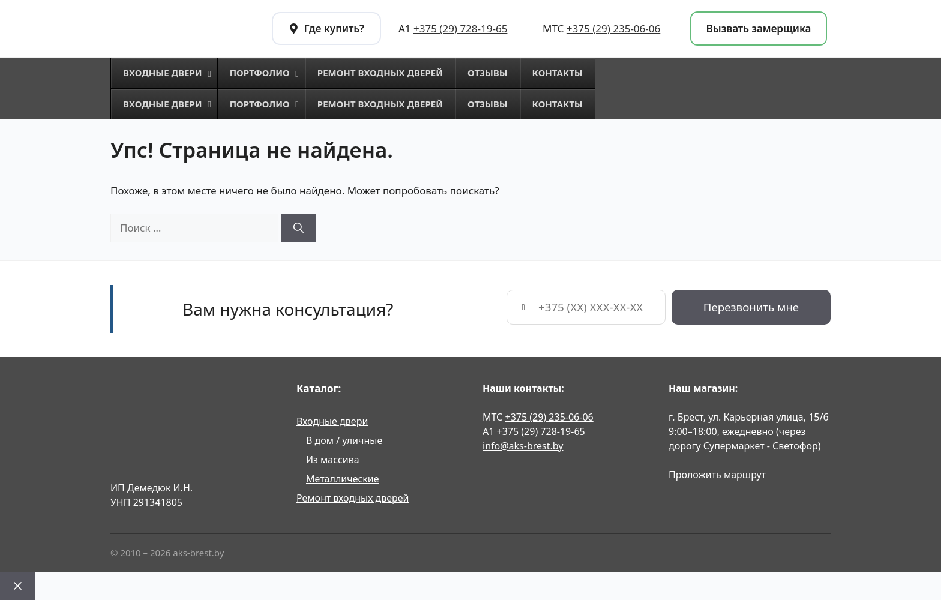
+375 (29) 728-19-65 (460, 28)
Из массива (332, 459)
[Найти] (298, 228)
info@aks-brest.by (523, 445)
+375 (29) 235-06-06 (613, 28)
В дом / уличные (344, 440)
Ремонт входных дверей (352, 498)
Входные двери (332, 421)
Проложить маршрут (717, 474)
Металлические (342, 478)
